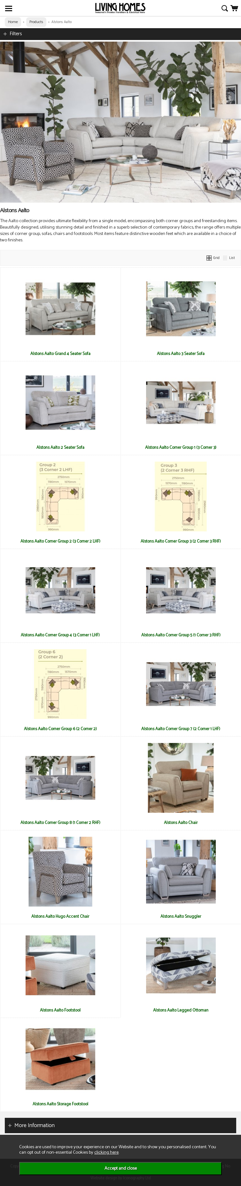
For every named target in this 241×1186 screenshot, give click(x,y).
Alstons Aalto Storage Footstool (60, 1104)
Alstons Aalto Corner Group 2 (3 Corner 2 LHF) (60, 541)
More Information (34, 1125)
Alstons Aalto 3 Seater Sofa (181, 353)
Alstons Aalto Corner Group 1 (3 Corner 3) (180, 447)
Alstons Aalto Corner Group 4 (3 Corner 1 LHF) (60, 635)
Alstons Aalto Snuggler (180, 916)
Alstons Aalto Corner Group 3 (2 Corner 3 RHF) (181, 541)
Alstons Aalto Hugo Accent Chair (60, 916)
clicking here (106, 1152)
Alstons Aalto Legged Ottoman (180, 1010)
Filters (16, 34)
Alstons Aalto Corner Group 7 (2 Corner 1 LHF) (180, 728)
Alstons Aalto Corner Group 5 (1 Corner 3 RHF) (181, 635)
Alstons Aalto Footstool (60, 1010)
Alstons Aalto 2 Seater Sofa (60, 447)
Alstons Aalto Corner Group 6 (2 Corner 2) (60, 728)
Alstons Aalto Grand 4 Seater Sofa (60, 353)
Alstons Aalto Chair (181, 822)
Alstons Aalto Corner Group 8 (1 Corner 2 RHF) (60, 822)
